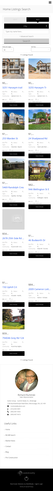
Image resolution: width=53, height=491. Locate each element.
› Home (7, 429)
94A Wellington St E (38, 189)
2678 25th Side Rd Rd (13, 238)
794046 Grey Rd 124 (13, 337)
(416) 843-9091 (16, 409)
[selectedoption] (26, 26)
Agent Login (39, 484)
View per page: (6, 47)
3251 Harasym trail (12, 87)
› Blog (6, 452)
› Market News (9, 441)
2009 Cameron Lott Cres (39, 289)
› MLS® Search (9, 435)
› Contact (7, 446)
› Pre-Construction (11, 457)
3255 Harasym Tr (37, 87)
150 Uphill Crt (9, 287)
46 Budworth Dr (36, 240)
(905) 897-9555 (16, 412)
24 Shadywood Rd (37, 138)
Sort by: (33, 47)
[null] (8, 50)
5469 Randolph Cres (13, 187)
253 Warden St (10, 138)
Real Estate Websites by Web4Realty (22, 484)
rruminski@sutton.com (18, 406)
